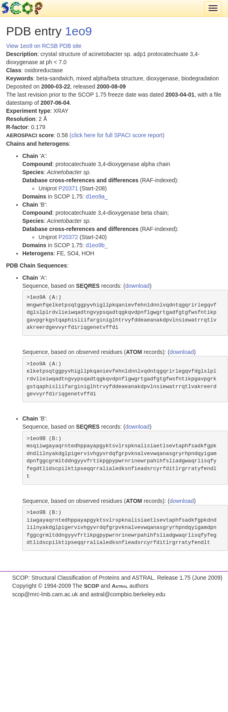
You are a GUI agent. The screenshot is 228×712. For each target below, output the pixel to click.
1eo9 (78, 31)
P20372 (68, 237)
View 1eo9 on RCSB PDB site (44, 46)
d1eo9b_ (97, 245)
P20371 (68, 188)
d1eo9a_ (97, 196)
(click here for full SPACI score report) (117, 135)
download (137, 286)
